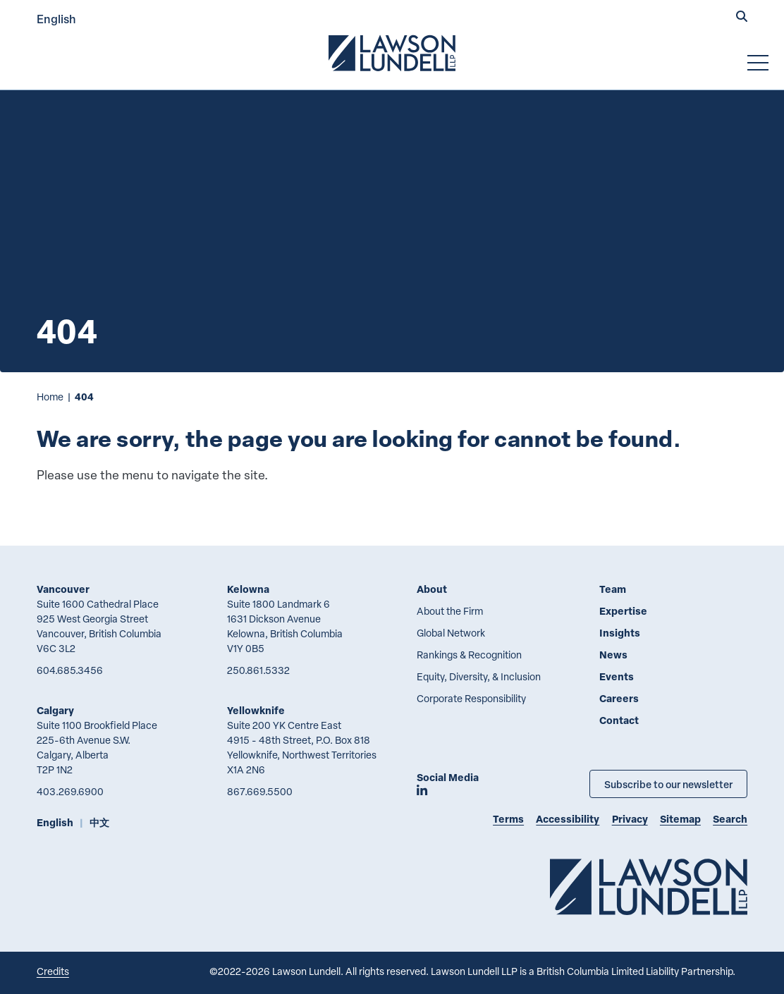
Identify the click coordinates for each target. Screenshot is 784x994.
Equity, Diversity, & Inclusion (479, 676)
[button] (741, 17)
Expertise (623, 610)
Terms (508, 818)
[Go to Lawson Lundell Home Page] (392, 53)
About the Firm (450, 611)
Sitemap (680, 818)
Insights (619, 632)
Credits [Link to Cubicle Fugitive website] (53, 971)
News (613, 654)
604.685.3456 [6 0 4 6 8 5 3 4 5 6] (70, 670)
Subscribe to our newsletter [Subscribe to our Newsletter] (668, 784)
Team (612, 589)
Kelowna (248, 589)
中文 (99, 822)
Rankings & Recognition (469, 654)
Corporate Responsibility (471, 698)
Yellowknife (256, 710)
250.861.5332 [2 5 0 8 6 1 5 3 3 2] (258, 670)
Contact (619, 720)
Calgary (55, 710)
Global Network (451, 632)
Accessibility (567, 818)
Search (730, 818)
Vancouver (63, 589)
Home (50, 396)
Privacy (630, 818)
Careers (619, 698)
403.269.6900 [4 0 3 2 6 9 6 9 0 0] (70, 791)
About (432, 589)
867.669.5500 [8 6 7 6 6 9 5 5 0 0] (260, 791)
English (56, 19)
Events (616, 676)
